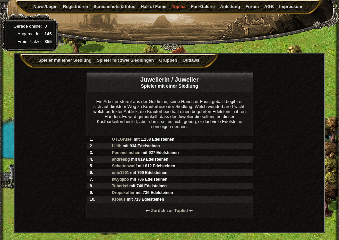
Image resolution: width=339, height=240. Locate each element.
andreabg (121, 159)
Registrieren (75, 6)
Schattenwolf (124, 166)
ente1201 (120, 172)
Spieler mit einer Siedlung (65, 60)
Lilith (117, 146)
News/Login (45, 6)
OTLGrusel (122, 139)
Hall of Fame (154, 6)
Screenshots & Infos (115, 6)
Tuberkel (120, 186)
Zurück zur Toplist (169, 210)
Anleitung (230, 6)
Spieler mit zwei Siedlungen (125, 60)
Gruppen (168, 60)
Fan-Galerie (203, 6)
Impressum (290, 6)
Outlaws (190, 60)
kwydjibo (120, 179)
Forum (252, 6)
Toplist (179, 6)
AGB (269, 6)
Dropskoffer (123, 192)
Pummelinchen (126, 152)
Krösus (119, 199)
